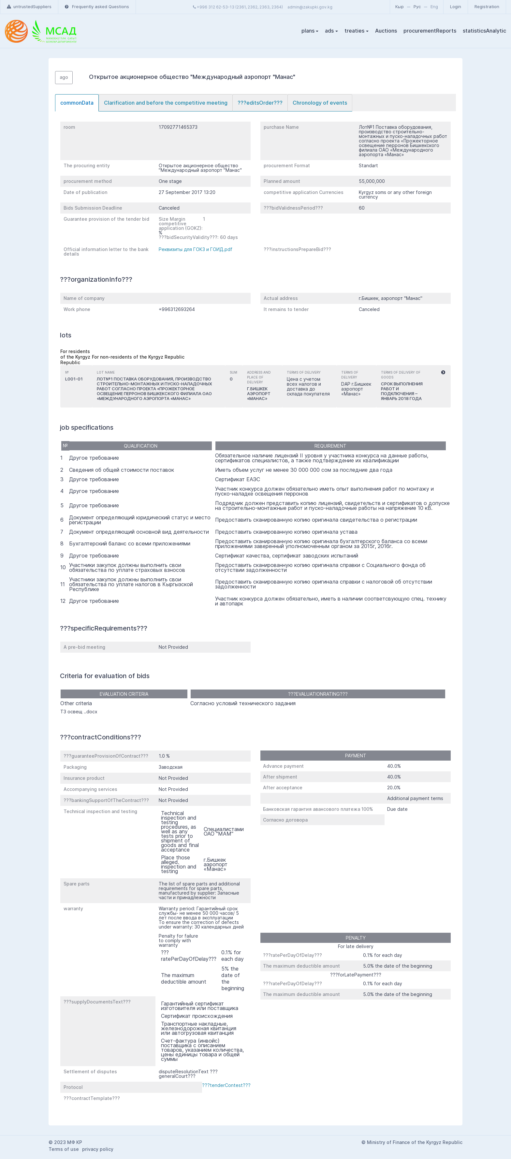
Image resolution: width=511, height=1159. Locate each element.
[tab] (77, 102)
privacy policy (97, 1149)
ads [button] (329, 30)
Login (455, 6)
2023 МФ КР (68, 1142)
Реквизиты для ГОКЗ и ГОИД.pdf (195, 249)
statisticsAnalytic (484, 30)
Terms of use (64, 1149)
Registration (486, 6)
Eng (434, 6)
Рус (417, 6)
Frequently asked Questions (97, 6)
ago (64, 77)
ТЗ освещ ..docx (78, 711)
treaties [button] (354, 30)
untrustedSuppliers (29, 6)
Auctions (386, 30)
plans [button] (307, 30)
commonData (77, 102)
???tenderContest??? (226, 1085)
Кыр (399, 6)
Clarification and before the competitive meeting (165, 102)
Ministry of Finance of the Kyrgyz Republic (414, 1142)
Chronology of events (320, 102)
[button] (443, 372)
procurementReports (429, 30)
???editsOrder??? (260, 102)
